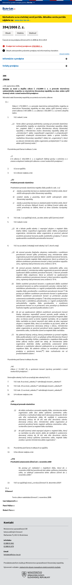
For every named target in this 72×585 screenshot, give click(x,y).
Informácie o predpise (13, 58)
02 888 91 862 (9, 543)
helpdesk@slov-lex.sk (12, 554)
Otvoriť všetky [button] (64, 54)
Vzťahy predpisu (10, 65)
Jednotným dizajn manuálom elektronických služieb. (40, 567)
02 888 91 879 (9, 546)
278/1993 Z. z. (37, 46)
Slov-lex (29, 2)
